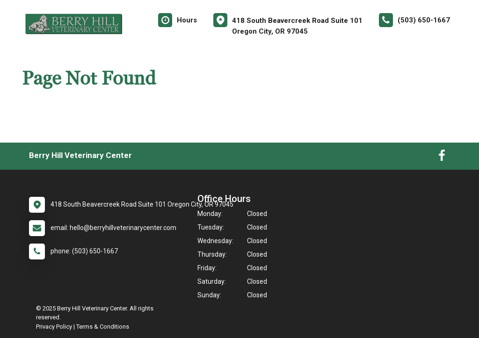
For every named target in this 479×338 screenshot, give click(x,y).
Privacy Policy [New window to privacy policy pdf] (54, 326)
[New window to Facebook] (442, 157)
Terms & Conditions (102, 326)
